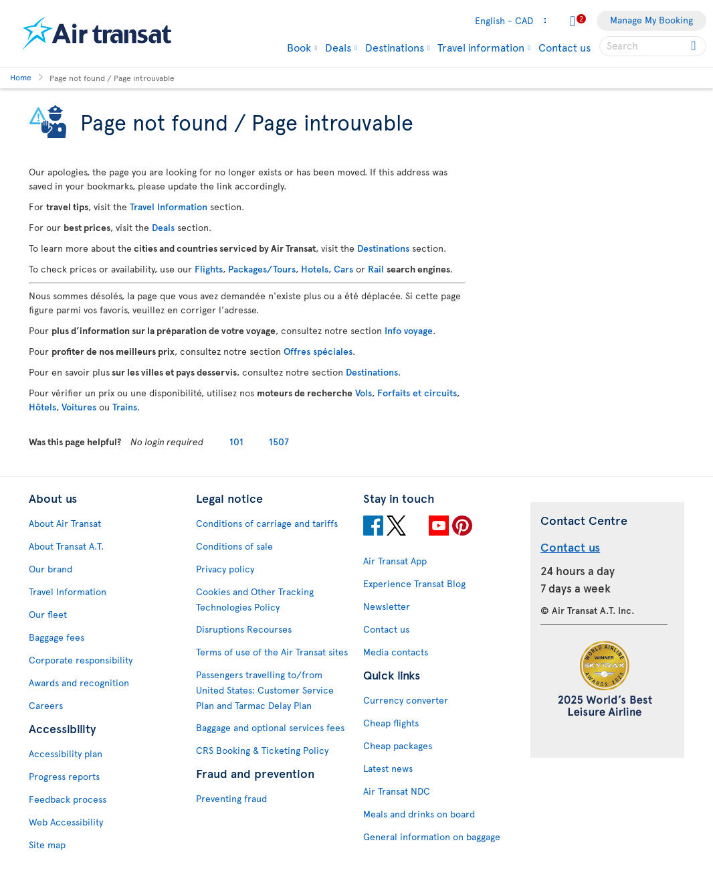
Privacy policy (225, 568)
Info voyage (409, 330)
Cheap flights (391, 722)
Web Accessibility (66, 821)
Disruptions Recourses (244, 629)
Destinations (395, 47)
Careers (46, 705)
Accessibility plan (65, 753)
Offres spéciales (318, 351)
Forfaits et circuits (417, 392)
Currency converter (405, 700)
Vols (363, 392)
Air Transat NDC (396, 791)
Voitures (79, 406)
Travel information (481, 47)
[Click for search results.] (694, 46)
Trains (124, 406)
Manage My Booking (651, 19)
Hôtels (42, 406)
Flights (209, 268)
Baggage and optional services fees (270, 727)
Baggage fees (56, 637)
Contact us (564, 46)
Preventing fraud (231, 798)
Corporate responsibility (80, 659)
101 (236, 441)
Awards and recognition (79, 682)
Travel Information (168, 206)
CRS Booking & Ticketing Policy (262, 750)
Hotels (314, 268)
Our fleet (48, 614)
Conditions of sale (234, 546)
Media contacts (395, 651)
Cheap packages (397, 745)
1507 (279, 441)
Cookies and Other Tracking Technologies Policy (255, 599)
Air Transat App (395, 560)
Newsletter (386, 606)
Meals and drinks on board (419, 813)
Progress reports (64, 776)
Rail (376, 268)
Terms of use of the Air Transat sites (272, 651)
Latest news (388, 768)
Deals (338, 47)
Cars (343, 268)
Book (299, 47)
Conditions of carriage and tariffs (267, 523)
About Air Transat (65, 523)
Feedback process (67, 799)
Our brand (50, 568)
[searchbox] (652, 46)
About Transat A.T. (66, 546)
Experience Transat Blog (414, 583)
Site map (47, 844)
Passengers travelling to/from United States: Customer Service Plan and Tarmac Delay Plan (265, 690)
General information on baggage (431, 836)
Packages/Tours (262, 268)
